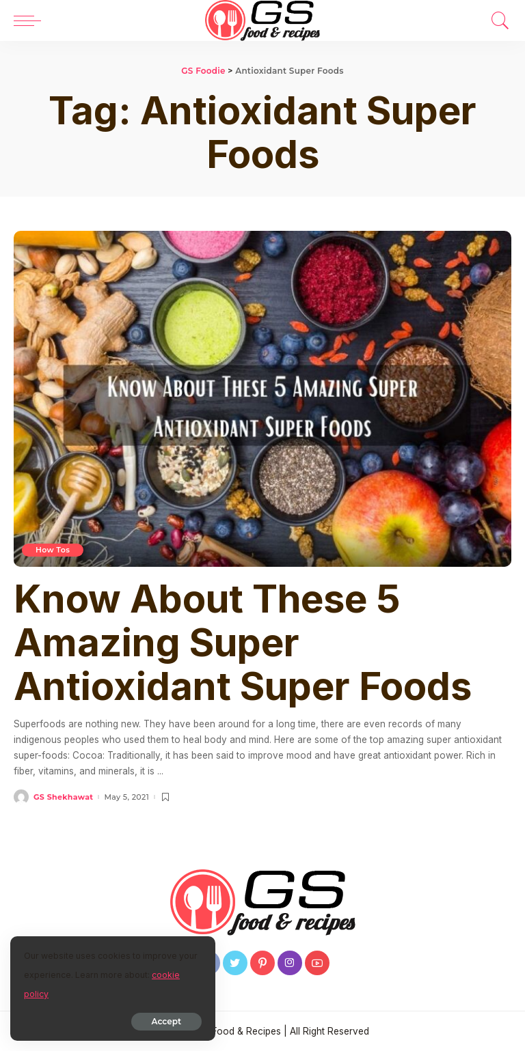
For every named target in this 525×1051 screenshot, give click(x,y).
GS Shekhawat (63, 797)
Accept (166, 1021)
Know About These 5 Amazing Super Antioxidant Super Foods (243, 643)
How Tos (53, 550)
